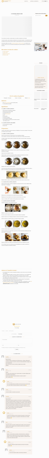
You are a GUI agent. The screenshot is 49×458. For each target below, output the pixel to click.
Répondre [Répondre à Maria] (30, 422)
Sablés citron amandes (6, 53)
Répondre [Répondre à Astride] (30, 450)
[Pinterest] (44, 1)
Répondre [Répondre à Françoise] (30, 396)
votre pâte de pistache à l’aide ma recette (18, 43)
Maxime (8, 381)
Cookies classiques (6, 51)
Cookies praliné (5, 52)
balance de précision (7, 102)
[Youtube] (45, 1)
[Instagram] (43, 1)
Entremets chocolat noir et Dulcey (37, 99)
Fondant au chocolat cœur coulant (43, 109)
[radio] (14, 326)
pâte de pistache (7, 113)
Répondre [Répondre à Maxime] (30, 381)
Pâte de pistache (36, 108)
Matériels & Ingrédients (34, 1)
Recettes (26, 1)
